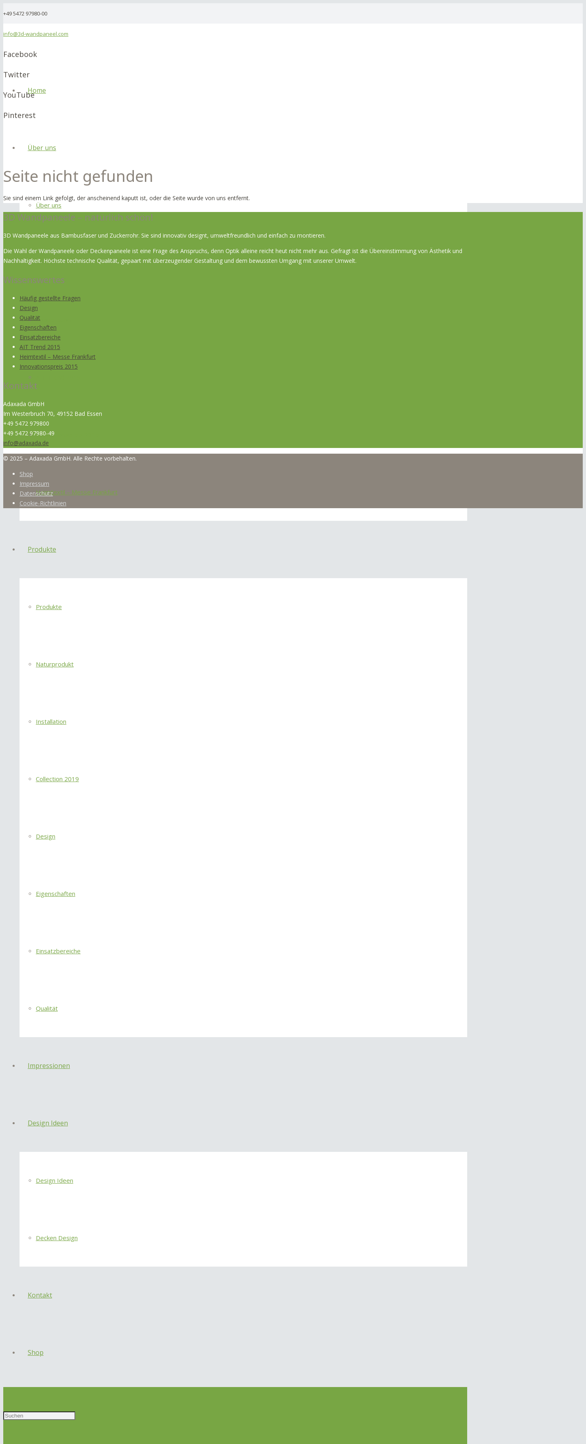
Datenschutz (36, 493)
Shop (26, 474)
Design (29, 308)
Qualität (30, 317)
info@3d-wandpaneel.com (35, 33)
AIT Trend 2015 (40, 347)
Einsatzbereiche (40, 337)
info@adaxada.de (26, 443)
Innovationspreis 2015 (49, 366)
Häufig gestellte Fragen (50, 298)
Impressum (34, 483)
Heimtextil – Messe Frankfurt (58, 356)
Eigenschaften (38, 327)
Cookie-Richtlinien (43, 503)
